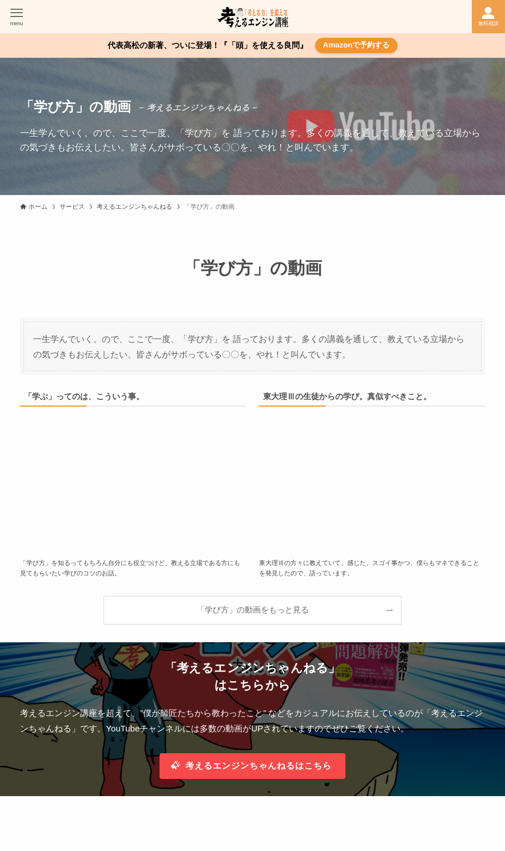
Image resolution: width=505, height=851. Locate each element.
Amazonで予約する (356, 45)
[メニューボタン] (16, 16)
